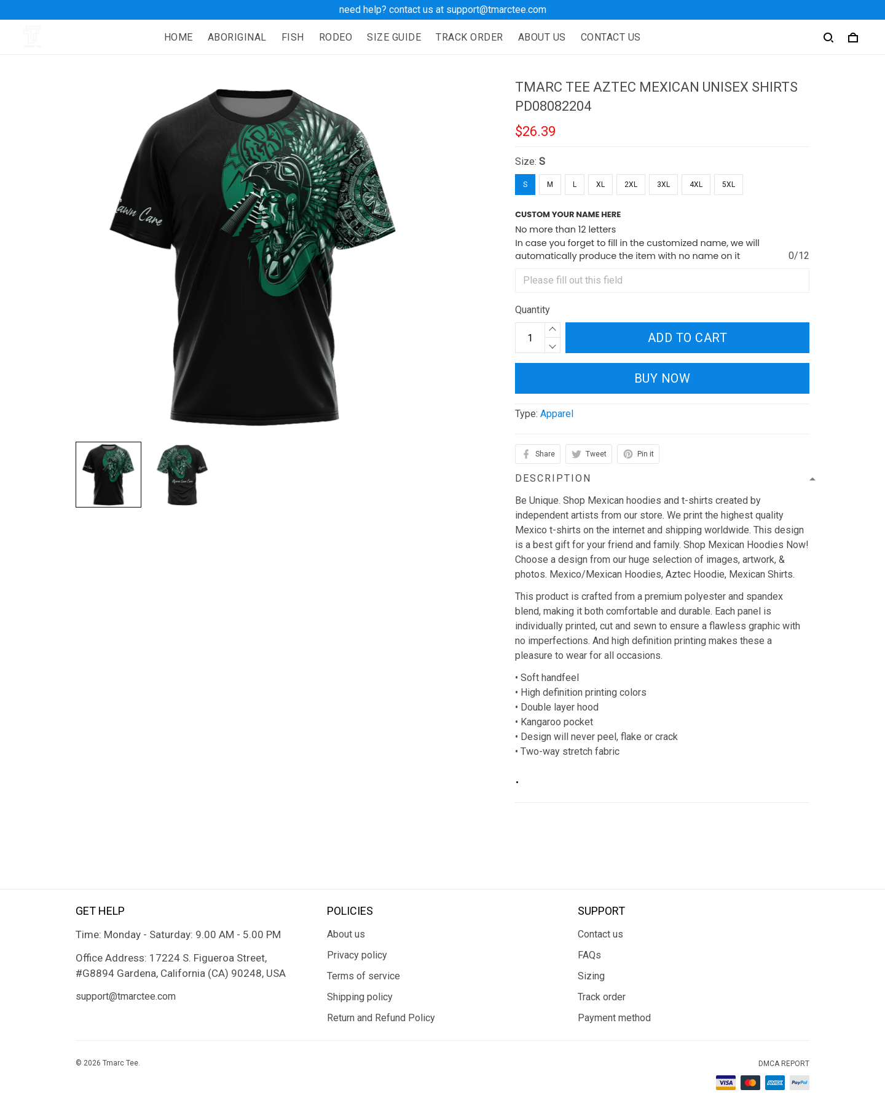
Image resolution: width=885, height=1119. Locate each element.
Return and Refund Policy (381, 1018)
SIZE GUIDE (394, 37)
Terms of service (363, 976)
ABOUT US (542, 37)
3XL (663, 184)
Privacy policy (357, 955)
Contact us (600, 934)
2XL (630, 184)
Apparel (556, 414)
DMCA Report (783, 1063)
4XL (696, 184)
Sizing (591, 976)
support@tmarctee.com (126, 996)
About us (346, 934)
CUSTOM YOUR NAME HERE (568, 214)
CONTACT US (611, 37)
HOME (178, 37)
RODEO (336, 37)
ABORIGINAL (237, 37)
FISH (292, 37)
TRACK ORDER (469, 37)
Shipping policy (360, 997)
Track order (602, 997)
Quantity (532, 310)
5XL (728, 184)
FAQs (589, 955)
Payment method (614, 1018)
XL (600, 184)
